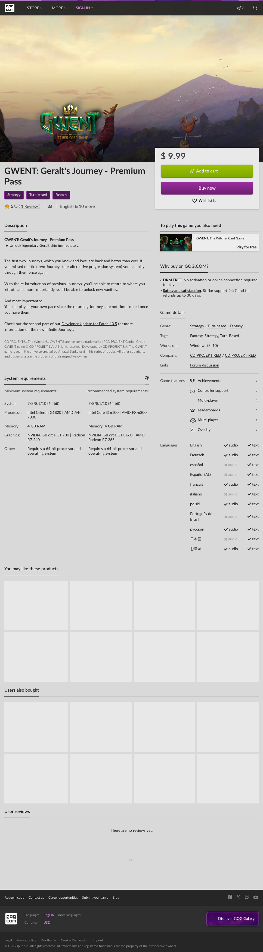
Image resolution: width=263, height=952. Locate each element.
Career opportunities (63, 897)
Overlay (223, 430)
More (59, 8)
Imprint (98, 940)
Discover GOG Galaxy (233, 919)
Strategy (197, 326)
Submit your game (95, 897)
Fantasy (236, 326)
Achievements (223, 381)
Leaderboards (223, 410)
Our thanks (49, 940)
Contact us (36, 897)
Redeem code (14, 897)
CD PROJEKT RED (205, 356)
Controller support (223, 391)
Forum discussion (204, 365)
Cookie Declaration (74, 940)
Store (34, 8)
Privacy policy (26, 940)
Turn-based (217, 326)
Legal (8, 940)
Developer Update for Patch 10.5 (89, 324)
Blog (116, 897)
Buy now (207, 188)
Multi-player (223, 400)
